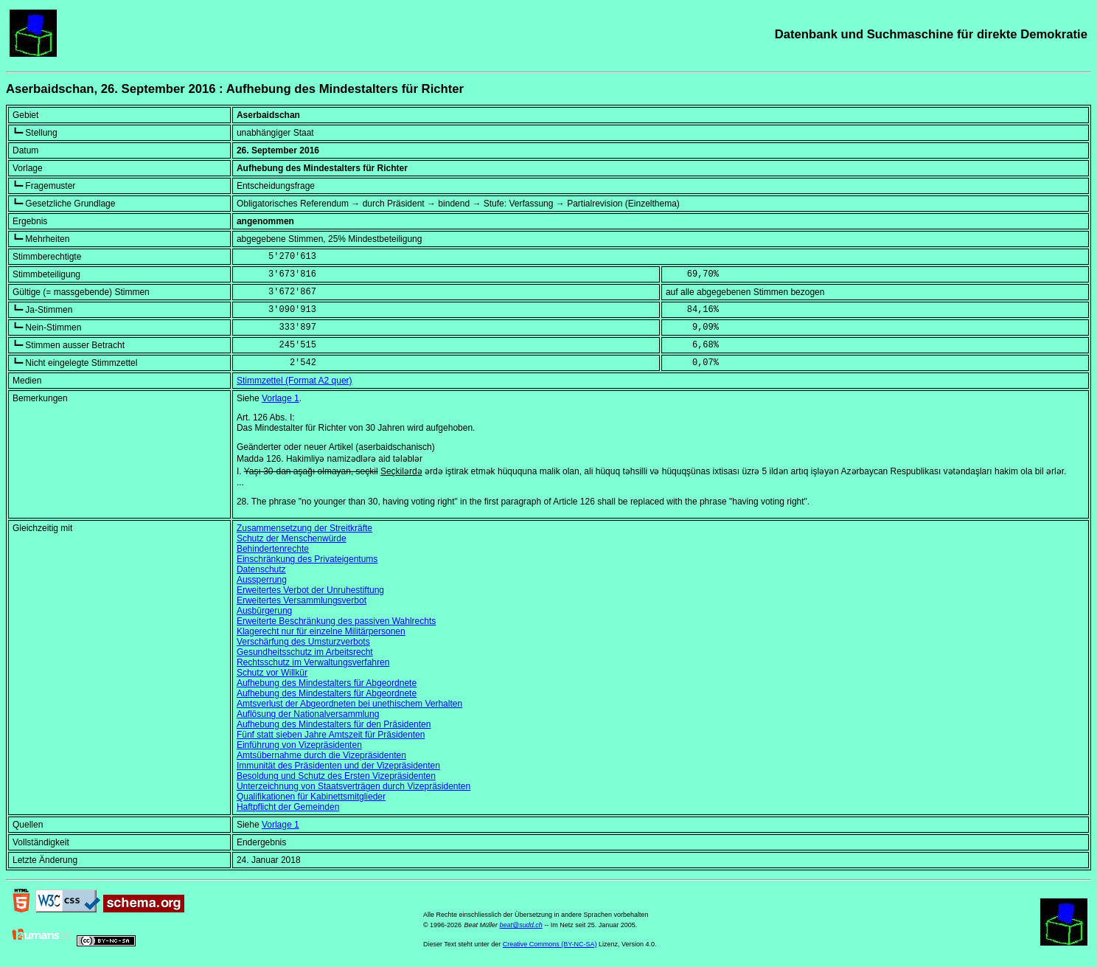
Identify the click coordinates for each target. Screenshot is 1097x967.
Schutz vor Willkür (272, 673)
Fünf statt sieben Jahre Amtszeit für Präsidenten (331, 734)
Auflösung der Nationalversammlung (308, 714)
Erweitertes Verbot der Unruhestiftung (310, 590)
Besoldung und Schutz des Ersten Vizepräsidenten (336, 776)
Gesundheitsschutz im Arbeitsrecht (305, 652)
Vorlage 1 (280, 398)
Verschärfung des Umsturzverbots (303, 642)
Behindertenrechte (273, 549)
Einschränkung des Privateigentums (307, 559)
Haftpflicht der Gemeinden (288, 807)
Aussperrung (262, 580)
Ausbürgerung (264, 611)
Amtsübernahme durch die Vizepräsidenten (321, 755)
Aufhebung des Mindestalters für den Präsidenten (334, 724)
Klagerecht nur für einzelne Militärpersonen (321, 631)
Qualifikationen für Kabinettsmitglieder (311, 796)
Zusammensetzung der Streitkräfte (304, 528)
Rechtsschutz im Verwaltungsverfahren (313, 662)
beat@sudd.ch (520, 925)
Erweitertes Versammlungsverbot (301, 600)
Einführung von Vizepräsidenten (299, 745)
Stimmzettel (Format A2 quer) (294, 380)
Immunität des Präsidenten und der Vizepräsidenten (338, 765)
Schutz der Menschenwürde (291, 538)
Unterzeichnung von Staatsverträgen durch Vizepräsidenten (353, 786)
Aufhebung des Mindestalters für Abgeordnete (327, 683)
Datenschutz (261, 569)
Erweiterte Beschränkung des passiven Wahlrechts (336, 621)
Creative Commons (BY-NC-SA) (550, 944)
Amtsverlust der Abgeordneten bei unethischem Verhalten (349, 704)
